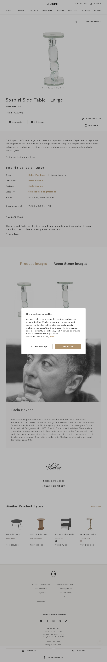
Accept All (68, 346)
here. (52, 337)
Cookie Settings (39, 346)
